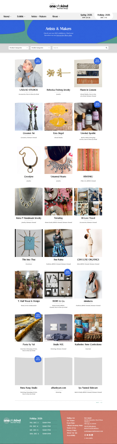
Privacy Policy (72, 430)
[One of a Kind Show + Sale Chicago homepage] (58, 6)
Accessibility (71, 435)
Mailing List (71, 418)
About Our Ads (72, 433)
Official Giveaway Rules (75, 425)
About (55, 17)
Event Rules (71, 423)
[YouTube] (87, 435)
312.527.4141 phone (90, 426)
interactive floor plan (64, 35)
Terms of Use (71, 428)
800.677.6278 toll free (91, 428)
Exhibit (20, 17)
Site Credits (88, 438)
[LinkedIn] (92, 435)
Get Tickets (70, 421)
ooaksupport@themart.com (93, 431)
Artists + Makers (38, 17)
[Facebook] (90, 435)
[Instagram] (85, 435)
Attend (6, 17)
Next (97, 402)
